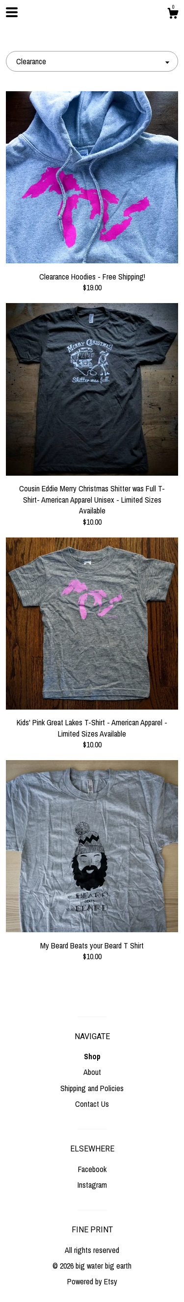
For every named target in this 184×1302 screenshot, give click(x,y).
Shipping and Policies (92, 1088)
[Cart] (172, 14)
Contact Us (92, 1103)
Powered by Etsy (92, 1281)
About (92, 1072)
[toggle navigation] (12, 12)
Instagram (92, 1184)
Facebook (92, 1169)
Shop (92, 1056)
